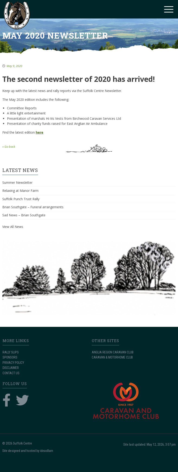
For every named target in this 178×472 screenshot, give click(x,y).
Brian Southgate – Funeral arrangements (33, 207)
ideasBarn (46, 451)
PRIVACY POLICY (13, 363)
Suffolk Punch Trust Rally (20, 199)
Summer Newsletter (17, 182)
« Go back (8, 146)
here (39, 132)
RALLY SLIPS (11, 352)
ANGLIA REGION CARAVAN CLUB (113, 352)
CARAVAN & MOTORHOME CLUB (112, 357)
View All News (12, 226)
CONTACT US (11, 373)
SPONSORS (10, 357)
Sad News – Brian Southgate (23, 215)
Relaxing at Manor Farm (20, 190)
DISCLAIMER (11, 368)
